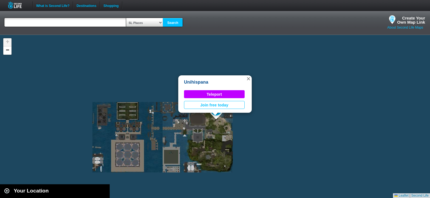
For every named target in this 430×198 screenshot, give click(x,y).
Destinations (86, 5)
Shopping (110, 5)
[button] (248, 78)
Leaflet (401, 195)
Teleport (214, 94)
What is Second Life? (52, 5)
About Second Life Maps (405, 27)
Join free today (214, 105)
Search (172, 23)
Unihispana (196, 82)
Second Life (18, 5)
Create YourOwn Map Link (411, 20)
